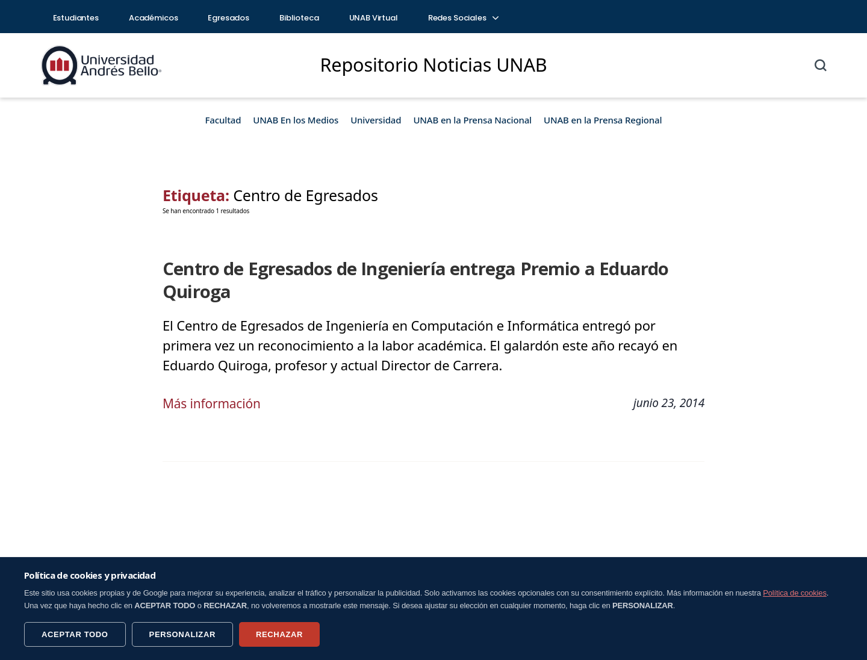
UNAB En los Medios (295, 120)
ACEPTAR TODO (75, 634)
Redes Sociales (463, 17)
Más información (214, 379)
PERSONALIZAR (182, 634)
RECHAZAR (279, 634)
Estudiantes (76, 17)
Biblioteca (299, 17)
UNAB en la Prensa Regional (603, 120)
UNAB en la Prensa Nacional (472, 120)
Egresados (228, 17)
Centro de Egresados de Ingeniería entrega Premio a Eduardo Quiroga (430, 268)
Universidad (375, 120)
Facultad (223, 120)
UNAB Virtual (373, 17)
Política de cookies (795, 592)
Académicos (153, 17)
